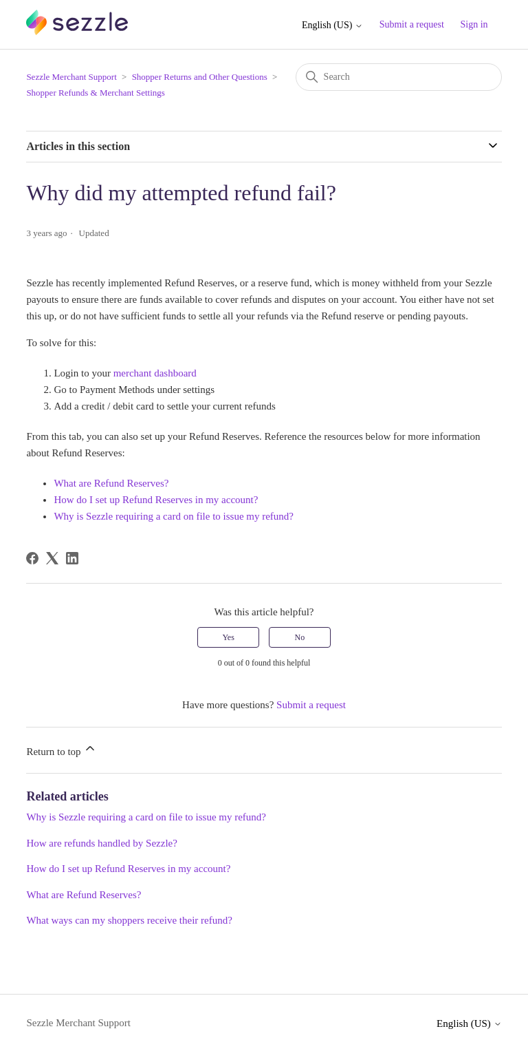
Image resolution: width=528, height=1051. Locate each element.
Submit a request (412, 24)
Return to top (61, 749)
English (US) (332, 25)
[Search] (399, 77)
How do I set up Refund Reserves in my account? (156, 499)
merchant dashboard (155, 373)
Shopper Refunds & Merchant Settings (95, 92)
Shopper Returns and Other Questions (199, 77)
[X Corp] (52, 558)
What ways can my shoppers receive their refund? (129, 920)
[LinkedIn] (72, 558)
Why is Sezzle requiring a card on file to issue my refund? (174, 516)
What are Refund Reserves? (111, 483)
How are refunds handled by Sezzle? (101, 843)
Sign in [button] (474, 24)
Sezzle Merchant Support (71, 77)
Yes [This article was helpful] (228, 637)
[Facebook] (32, 558)
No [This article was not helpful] (300, 637)
